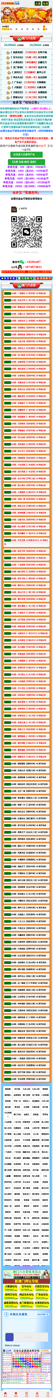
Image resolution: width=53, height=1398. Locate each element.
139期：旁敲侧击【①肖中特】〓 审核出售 (28, 430)
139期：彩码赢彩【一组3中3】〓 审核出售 (28, 533)
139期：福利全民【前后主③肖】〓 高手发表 (29, 784)
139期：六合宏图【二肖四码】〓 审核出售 (28, 465)
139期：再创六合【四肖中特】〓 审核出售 (28, 389)
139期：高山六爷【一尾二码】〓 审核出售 (28, 592)
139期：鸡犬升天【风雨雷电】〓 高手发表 (28, 1065)
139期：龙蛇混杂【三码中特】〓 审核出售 (28, 444)
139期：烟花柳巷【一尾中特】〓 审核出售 (28, 417)
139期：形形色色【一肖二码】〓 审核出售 (28, 716)
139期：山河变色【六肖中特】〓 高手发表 (28, 997)
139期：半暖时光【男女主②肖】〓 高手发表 (29, 901)
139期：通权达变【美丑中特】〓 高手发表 (28, 1031)
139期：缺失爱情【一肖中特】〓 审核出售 (28, 702)
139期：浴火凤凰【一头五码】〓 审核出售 (28, 472)
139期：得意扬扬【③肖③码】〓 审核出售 (28, 654)
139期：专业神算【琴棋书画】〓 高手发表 (28, 1079)
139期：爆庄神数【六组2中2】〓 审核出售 (28, 743)
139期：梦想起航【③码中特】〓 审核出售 (28, 558)
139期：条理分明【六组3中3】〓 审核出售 (28, 668)
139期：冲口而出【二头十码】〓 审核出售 (28, 674)
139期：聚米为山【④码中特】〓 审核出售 (28, 585)
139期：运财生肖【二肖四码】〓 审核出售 (28, 321)
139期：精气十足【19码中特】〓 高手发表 (28, 908)
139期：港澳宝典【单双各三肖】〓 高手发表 (29, 1038)
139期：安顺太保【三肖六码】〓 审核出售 (28, 382)
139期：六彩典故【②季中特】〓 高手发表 (28, 949)
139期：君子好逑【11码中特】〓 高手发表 (28, 825)
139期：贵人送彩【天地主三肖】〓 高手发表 (29, 1045)
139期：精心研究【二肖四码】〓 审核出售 (28, 572)
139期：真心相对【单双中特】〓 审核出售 (28, 485)
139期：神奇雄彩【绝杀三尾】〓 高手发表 (28, 1004)
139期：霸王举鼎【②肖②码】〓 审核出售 (28, 599)
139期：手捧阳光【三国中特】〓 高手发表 (28, 873)
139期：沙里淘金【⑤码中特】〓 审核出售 (28, 376)
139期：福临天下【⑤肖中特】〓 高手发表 (28, 866)
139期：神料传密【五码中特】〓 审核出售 (28, 626)
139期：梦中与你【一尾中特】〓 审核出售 (28, 578)
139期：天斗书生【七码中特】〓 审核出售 (28, 688)
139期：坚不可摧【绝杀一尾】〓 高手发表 (28, 1072)
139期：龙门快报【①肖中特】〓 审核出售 (28, 355)
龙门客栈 (24, 1303)
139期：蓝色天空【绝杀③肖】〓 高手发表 (28, 1052)
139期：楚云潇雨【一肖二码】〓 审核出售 (28, 606)
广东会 (39, 1294)
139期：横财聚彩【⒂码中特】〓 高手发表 (28, 764)
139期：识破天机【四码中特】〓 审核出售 (28, 520)
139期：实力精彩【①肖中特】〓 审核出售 (28, 647)
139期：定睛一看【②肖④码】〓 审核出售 (28, 499)
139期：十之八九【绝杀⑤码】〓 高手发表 (28, 921)
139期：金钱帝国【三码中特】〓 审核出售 (28, 362)
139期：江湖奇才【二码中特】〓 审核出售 (28, 613)
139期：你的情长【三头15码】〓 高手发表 (28, 962)
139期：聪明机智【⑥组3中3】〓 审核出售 (28, 334)
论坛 (11, 1288)
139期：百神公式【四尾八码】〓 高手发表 (28, 770)
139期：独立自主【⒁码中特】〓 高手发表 (28, 812)
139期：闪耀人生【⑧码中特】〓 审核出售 (28, 314)
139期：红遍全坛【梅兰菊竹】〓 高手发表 (28, 818)
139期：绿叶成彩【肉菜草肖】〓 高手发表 (28, 969)
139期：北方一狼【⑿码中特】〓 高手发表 (28, 791)
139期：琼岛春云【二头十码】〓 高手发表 (28, 894)
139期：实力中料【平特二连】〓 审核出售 (28, 478)
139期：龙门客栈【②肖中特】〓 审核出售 (28, 620)
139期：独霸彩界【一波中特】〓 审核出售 (28, 410)
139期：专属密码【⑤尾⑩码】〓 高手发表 (28, 860)
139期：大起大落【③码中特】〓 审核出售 (28, 341)
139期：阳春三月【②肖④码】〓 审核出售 (28, 729)
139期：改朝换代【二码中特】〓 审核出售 (28, 403)
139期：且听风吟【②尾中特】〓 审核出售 (28, 695)
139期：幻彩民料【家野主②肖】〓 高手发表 (29, 942)
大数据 (8, 1286)
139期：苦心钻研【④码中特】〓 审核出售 (28, 437)
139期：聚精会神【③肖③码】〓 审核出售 (28, 307)
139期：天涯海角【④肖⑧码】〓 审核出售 (28, 424)
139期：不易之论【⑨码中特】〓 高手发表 (28, 928)
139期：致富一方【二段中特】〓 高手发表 (28, 805)
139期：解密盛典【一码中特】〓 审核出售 (28, 736)
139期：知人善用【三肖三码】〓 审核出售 (28, 526)
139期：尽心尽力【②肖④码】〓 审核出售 (28, 451)
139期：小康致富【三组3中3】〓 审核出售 (28, 492)
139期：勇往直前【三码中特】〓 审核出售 (28, 369)
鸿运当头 (24, 1294)
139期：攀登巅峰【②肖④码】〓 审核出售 (28, 750)
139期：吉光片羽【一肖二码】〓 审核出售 (28, 300)
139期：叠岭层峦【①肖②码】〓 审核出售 (28, 396)
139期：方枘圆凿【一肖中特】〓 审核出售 (28, 661)
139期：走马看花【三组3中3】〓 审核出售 (28, 640)
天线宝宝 (39, 1286)
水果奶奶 (39, 1303)
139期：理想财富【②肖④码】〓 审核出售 (28, 458)
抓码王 (8, 1294)
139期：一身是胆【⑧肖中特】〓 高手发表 (28, 1058)
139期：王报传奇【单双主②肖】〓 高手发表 (29, 1010)
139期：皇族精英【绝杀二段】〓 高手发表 (28, 990)
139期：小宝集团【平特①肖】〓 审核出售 (28, 681)
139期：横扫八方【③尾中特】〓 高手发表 (28, 846)
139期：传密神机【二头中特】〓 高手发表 (28, 1024)
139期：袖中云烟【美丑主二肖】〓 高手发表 (29, 880)
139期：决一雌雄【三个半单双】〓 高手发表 (29, 983)
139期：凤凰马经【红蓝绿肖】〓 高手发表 (28, 853)
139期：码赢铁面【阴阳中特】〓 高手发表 (28, 935)
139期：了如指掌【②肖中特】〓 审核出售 (28, 565)
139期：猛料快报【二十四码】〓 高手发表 (28, 1017)
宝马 (24, 1286)
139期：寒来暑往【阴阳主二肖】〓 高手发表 (29, 798)
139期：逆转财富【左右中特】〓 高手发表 (28, 887)
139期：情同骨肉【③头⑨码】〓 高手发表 (28, 839)
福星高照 (8, 1303)
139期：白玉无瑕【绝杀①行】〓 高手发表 (28, 956)
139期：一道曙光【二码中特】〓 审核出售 (28, 293)
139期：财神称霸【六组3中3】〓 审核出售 (28, 513)
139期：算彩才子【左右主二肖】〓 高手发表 (29, 832)
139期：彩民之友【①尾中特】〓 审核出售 (28, 506)
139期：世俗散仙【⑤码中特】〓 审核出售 (28, 328)
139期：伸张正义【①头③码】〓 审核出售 (28, 348)
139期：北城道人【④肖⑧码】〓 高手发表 (28, 914)
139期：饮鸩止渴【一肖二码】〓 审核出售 (28, 722)
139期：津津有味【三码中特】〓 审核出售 (28, 709)
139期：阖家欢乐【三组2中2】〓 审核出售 (28, 757)
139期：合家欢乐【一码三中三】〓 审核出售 (29, 633)
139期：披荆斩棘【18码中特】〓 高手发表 (28, 777)
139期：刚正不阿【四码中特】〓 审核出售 (28, 551)
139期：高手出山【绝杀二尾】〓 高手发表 (28, 976)
